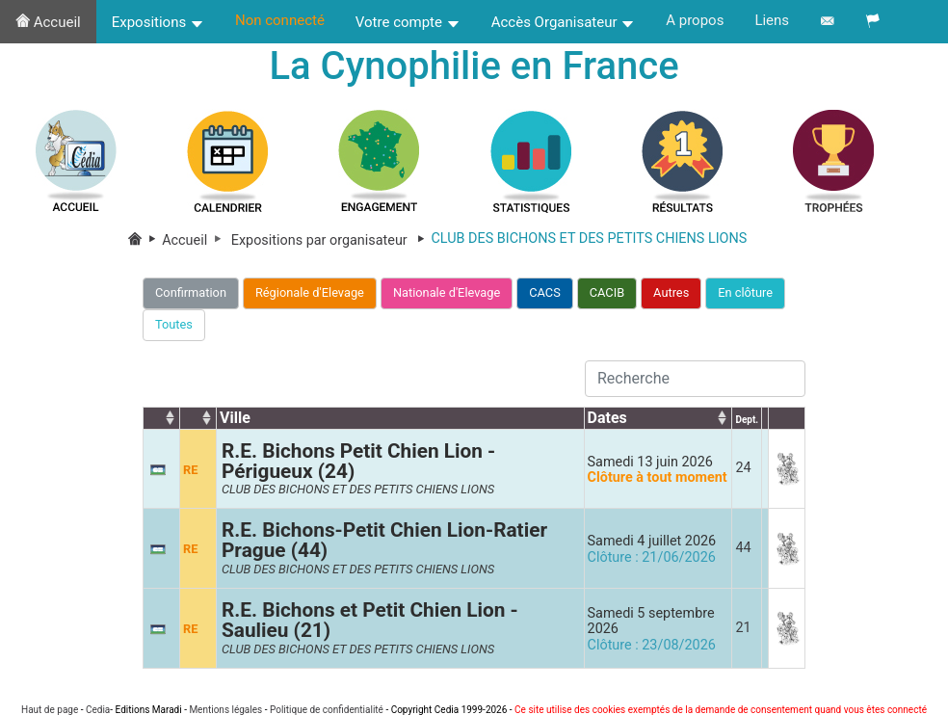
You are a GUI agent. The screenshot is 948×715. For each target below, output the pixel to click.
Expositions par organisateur (331, 240)
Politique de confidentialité (326, 709)
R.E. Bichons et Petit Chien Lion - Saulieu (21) (370, 620)
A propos (695, 20)
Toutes (174, 324)
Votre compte (408, 22)
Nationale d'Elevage (446, 292)
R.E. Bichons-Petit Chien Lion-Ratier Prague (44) (384, 541)
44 (742, 548)
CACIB (607, 292)
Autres (671, 292)
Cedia (98, 709)
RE (190, 470)
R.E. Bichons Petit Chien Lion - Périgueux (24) (358, 461)
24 (742, 469)
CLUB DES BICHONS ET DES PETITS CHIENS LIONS (358, 490)
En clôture (745, 292)
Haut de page (49, 709)
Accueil (48, 22)
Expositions (158, 22)
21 (742, 628)
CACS (545, 292)
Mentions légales (225, 709)
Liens (771, 20)
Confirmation (190, 292)
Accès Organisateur (563, 22)
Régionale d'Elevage (309, 292)
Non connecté (280, 20)
